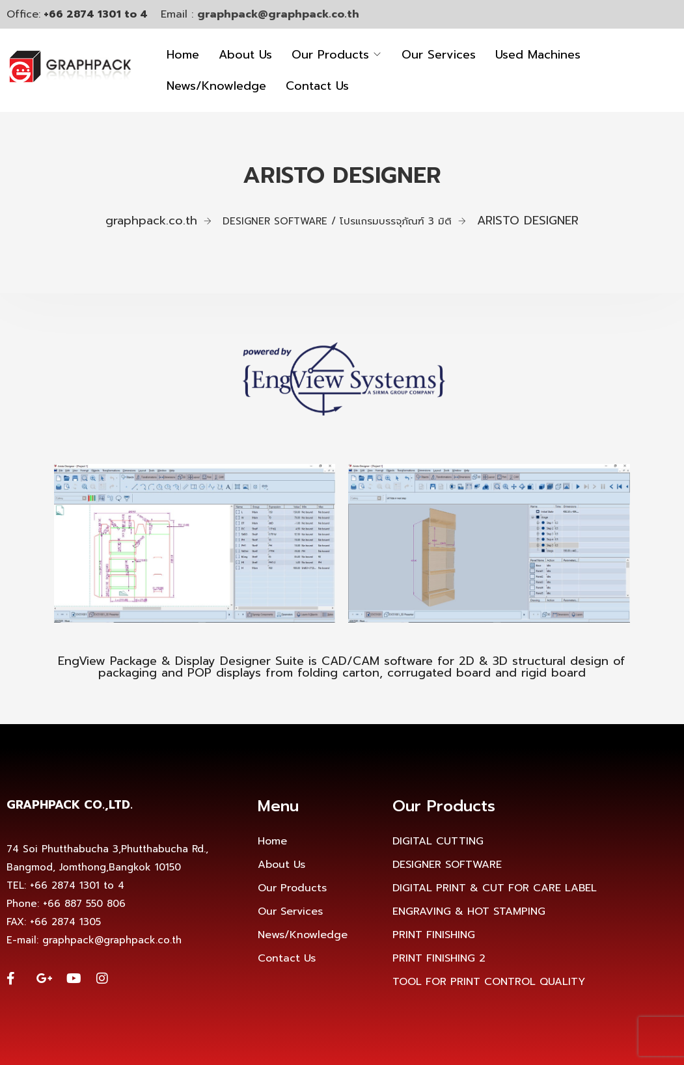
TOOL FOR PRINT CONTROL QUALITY (488, 982)
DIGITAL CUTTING (438, 841)
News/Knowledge (216, 86)
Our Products (330, 55)
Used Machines (538, 55)
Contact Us (317, 86)
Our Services (439, 55)
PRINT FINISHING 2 (439, 958)
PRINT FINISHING (433, 935)
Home (183, 55)
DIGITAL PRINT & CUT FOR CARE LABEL (494, 888)
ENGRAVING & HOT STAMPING (468, 911)
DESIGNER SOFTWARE (447, 864)
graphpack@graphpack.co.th (278, 14)
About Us (245, 55)
